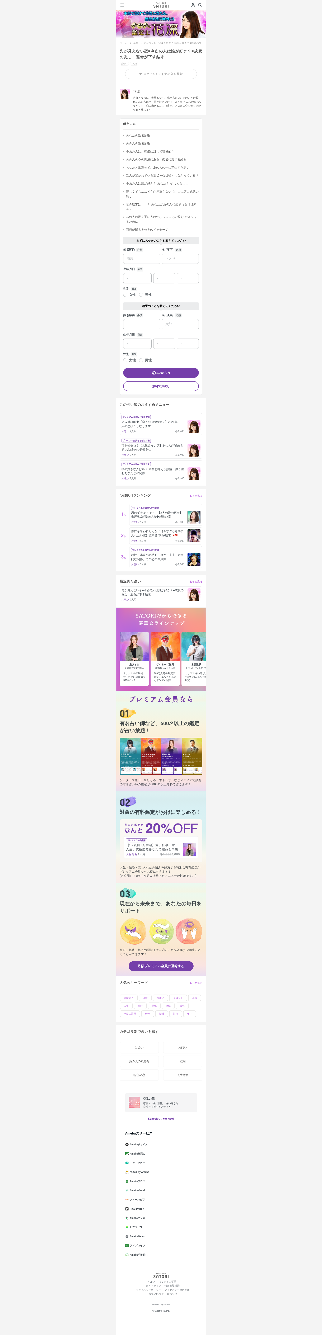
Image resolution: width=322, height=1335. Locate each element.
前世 (140, 1005)
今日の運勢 (130, 1013)
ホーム (124, 43)
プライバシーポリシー (148, 1289)
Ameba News (136, 1236)
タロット (178, 997)
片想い (160, 997)
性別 (126, 288)
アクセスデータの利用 (177, 1289)
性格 (175, 1013)
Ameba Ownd (136, 1190)
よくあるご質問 (167, 1281)
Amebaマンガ (137, 1218)
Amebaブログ (137, 1181)
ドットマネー (136, 1163)
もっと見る (196, 495)
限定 (145, 997)
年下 (189, 1013)
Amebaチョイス (138, 1144)
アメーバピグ (136, 1199)
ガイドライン (153, 1285)
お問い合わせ (156, 1293)
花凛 (135, 43)
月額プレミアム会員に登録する (161, 966)
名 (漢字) (167, 249)
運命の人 (129, 997)
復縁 (168, 1005)
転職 (161, 1013)
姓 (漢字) (129, 249)
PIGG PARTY (136, 1209)
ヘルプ (151, 1281)
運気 (154, 1005)
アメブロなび (136, 1245)
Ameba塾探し (137, 1153)
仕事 (147, 1013)
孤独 (182, 1005)
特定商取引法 (172, 1285)
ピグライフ (135, 1227)
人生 (126, 1005)
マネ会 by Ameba (139, 1172)
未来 (194, 997)
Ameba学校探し (138, 1254)
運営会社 (172, 1293)
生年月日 (129, 269)
